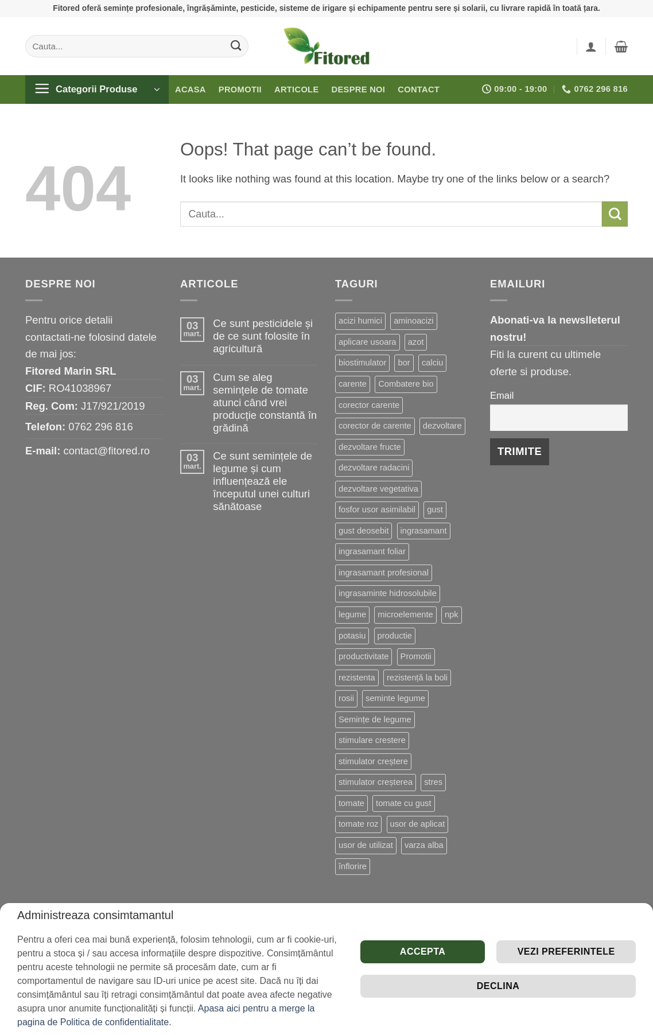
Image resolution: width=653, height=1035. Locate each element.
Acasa (190, 89)
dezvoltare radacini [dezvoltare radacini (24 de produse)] (374, 467)
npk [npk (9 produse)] (451, 614)
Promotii (240, 89)
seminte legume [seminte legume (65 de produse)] (395, 698)
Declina (498, 986)
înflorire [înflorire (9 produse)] (353, 866)
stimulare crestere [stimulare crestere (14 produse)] (372, 740)
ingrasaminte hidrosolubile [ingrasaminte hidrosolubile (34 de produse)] (388, 593)
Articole (296, 89)
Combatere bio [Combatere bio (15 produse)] (405, 383)
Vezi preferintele (566, 951)
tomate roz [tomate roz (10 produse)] (358, 823)
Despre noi (359, 89)
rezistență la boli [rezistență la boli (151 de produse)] (417, 677)
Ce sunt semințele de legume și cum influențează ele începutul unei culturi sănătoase (262, 481)
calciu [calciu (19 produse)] (433, 362)
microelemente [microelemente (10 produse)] (405, 614)
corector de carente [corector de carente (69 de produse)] (375, 425)
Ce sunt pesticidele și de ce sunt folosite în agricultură (263, 336)
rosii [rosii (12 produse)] (346, 698)
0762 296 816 (100, 427)
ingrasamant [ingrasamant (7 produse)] (424, 530)
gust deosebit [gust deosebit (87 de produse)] (363, 530)
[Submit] (236, 46)
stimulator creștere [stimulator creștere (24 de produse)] (373, 761)
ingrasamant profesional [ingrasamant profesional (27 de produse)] (384, 572)
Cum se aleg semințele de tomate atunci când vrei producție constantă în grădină (265, 402)
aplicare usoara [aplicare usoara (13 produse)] (368, 342)
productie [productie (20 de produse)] (395, 635)
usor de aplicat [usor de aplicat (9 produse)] (417, 823)
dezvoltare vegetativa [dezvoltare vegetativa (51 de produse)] (378, 488)
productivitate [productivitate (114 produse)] (363, 656)
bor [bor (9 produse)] (404, 362)
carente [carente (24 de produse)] (353, 383)
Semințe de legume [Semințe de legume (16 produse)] (375, 719)
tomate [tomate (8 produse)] (351, 803)
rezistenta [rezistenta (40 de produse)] (357, 677)
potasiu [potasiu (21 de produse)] (352, 635)
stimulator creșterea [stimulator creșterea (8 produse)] (376, 782)
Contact (419, 89)
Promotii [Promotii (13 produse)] (416, 656)
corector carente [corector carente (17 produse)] (369, 405)
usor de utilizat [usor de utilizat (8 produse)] (366, 845)
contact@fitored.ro (106, 451)
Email (502, 395)
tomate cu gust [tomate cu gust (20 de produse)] (403, 803)
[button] (591, 46)
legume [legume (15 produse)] (352, 614)
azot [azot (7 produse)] (416, 342)
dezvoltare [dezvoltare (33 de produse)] (442, 425)
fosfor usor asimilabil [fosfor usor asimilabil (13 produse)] (377, 509)
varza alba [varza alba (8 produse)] (424, 845)
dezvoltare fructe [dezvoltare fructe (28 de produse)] (370, 447)
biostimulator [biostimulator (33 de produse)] (362, 362)
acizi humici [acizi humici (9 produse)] (360, 320)
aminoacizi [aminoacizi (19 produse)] (413, 320)
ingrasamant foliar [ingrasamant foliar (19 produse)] (372, 551)
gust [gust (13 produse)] (435, 509)
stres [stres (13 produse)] (433, 782)
